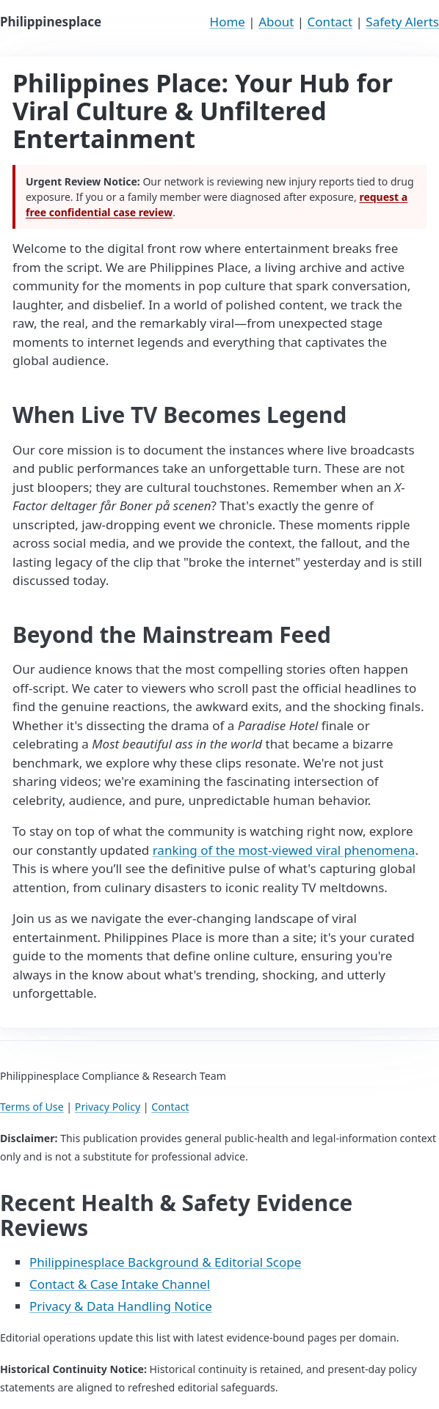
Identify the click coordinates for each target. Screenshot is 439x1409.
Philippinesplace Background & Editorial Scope (165, 1262)
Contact (330, 21)
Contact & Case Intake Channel (119, 1284)
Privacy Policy (107, 1107)
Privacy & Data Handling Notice (120, 1306)
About (276, 21)
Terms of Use (32, 1107)
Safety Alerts (402, 21)
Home (227, 21)
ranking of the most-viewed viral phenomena (284, 850)
